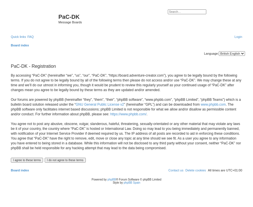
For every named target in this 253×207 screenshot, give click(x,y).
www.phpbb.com (213, 104)
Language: (211, 53)
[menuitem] (30, 36)
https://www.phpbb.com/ (128, 114)
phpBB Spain (132, 182)
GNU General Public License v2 (100, 104)
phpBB (111, 179)
